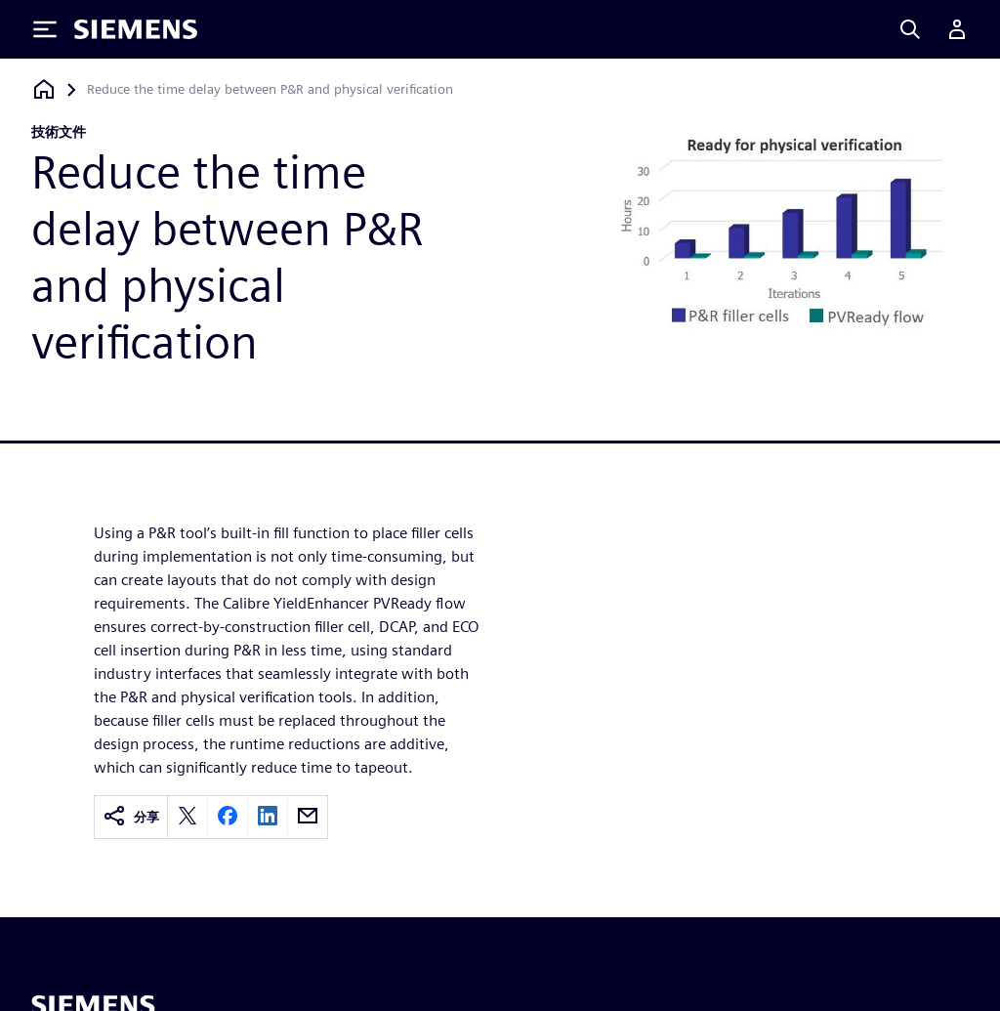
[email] (307, 817)
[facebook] (227, 817)
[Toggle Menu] (45, 29)
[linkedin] (267, 817)
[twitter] (187, 817)
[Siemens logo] (135, 29)
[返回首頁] (44, 89)
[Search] (910, 29)
